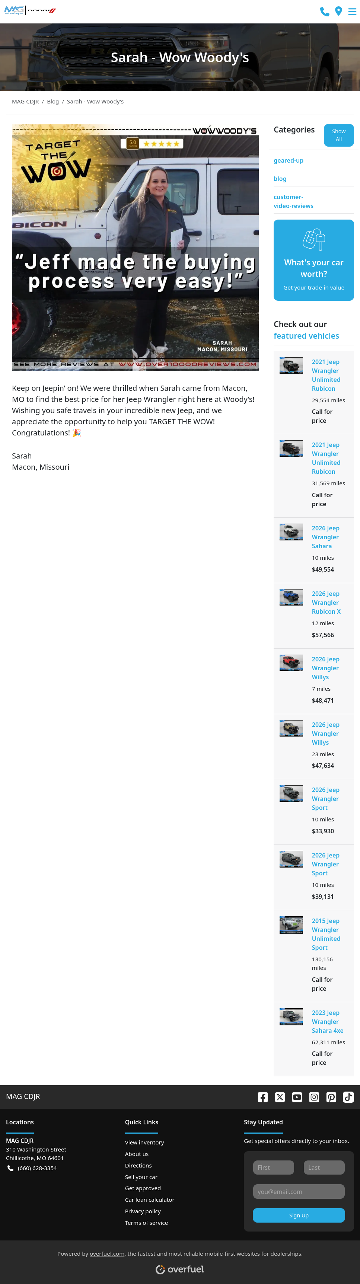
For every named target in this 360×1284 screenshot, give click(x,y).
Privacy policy (143, 1211)
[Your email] (299, 1191)
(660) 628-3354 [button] (32, 1168)
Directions (138, 1165)
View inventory (144, 1142)
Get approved (143, 1188)
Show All (338, 135)
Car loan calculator (150, 1199)
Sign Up (299, 1215)
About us (137, 1153)
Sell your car (141, 1177)
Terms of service (146, 1222)
